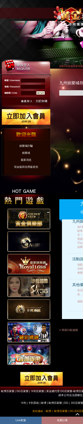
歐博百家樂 (55, 402)
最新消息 (26, 159)
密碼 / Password (12, 87)
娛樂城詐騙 (26, 145)
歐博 (43, 402)
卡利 (23, 402)
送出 (27, 101)
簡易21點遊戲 (70, 330)
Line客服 (21, 420)
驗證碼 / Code (11, 93)
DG (66, 402)
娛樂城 (26, 152)
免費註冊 (62, 420)
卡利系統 (33, 402)
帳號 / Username (12, 80)
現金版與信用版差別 (26, 166)
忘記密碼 (40, 101)
